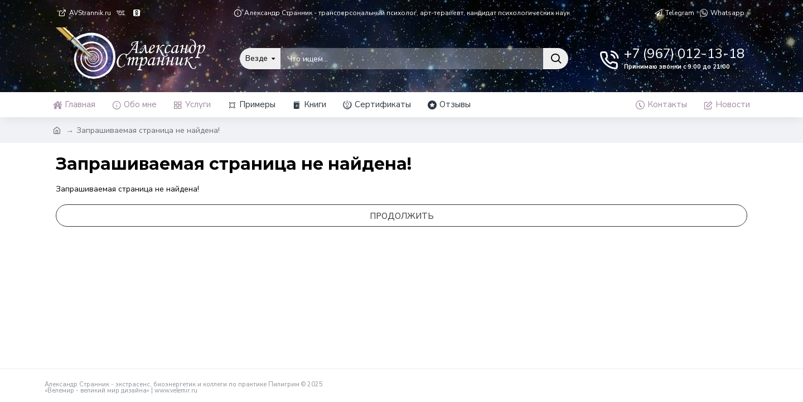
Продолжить (402, 216)
